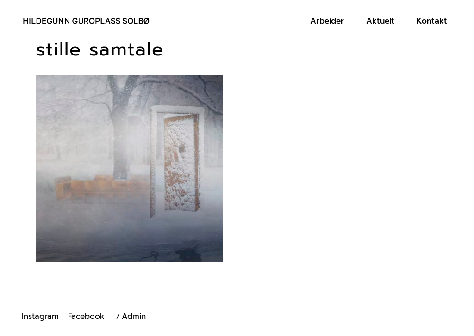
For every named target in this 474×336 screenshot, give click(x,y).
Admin (134, 316)
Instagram (40, 316)
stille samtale (100, 49)
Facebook (86, 316)
